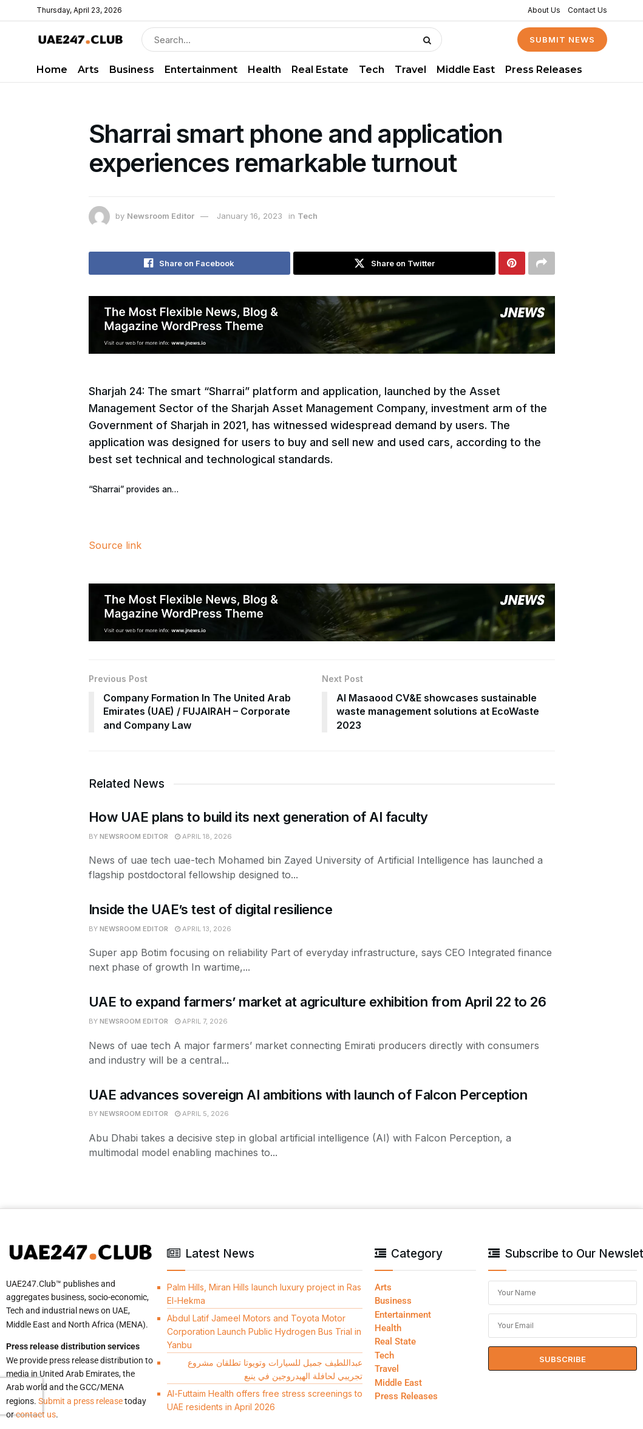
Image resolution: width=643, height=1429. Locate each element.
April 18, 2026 (203, 836)
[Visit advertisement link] (322, 325)
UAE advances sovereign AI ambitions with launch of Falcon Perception (308, 1095)
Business (131, 69)
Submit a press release (80, 1401)
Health (264, 69)
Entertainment (201, 69)
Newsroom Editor (160, 216)
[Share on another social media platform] (541, 263)
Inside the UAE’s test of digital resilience (211, 909)
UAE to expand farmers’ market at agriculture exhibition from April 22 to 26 (317, 1002)
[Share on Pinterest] (511, 263)
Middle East (466, 69)
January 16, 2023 (249, 216)
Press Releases (543, 69)
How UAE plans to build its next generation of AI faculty (258, 817)
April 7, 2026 (201, 1021)
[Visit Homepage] (80, 39)
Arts (88, 69)
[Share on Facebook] (190, 263)
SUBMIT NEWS (562, 39)
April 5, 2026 (202, 1113)
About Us (544, 10)
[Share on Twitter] (394, 263)
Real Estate (320, 69)
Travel (410, 69)
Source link (115, 545)
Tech (371, 69)
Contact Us (587, 10)
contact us (36, 1414)
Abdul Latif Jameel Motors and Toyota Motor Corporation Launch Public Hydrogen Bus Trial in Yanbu (264, 1332)
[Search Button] (429, 39)
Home (51, 69)
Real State (395, 1341)
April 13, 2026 (203, 929)
